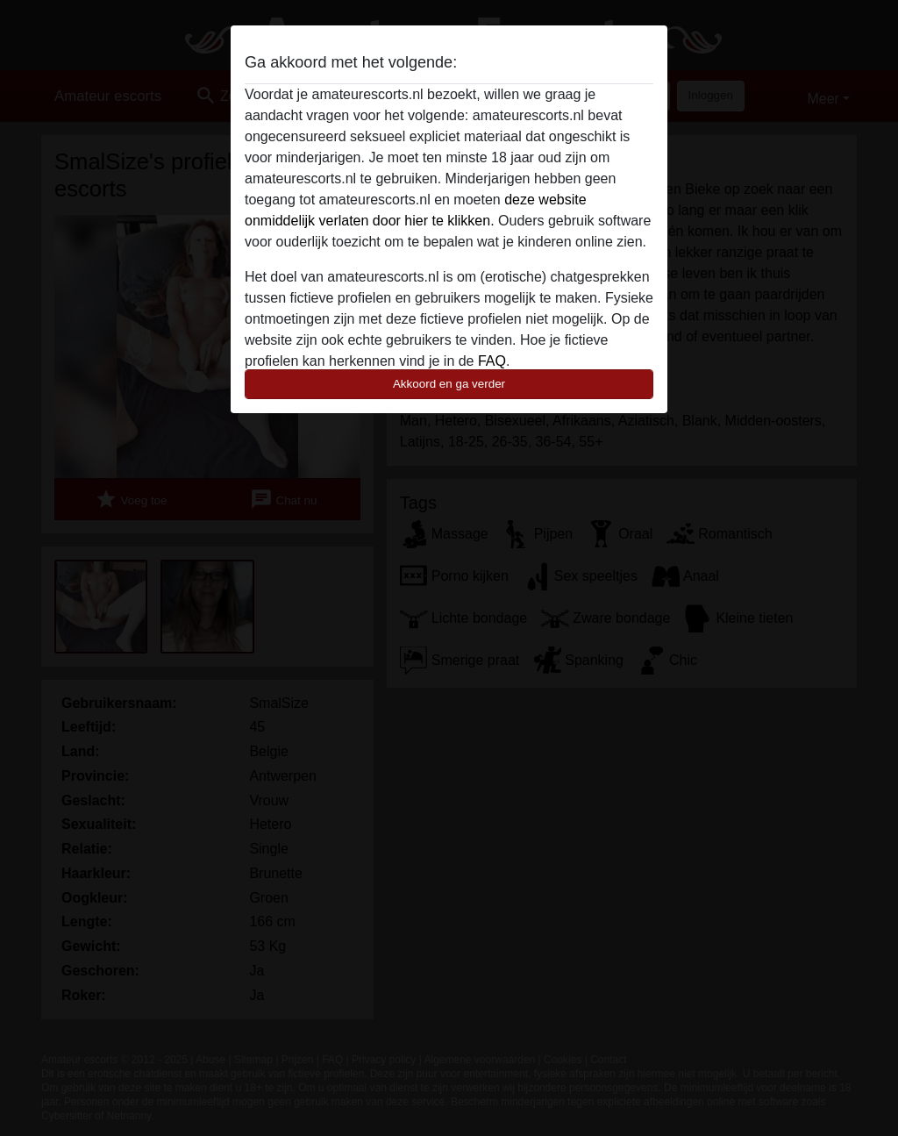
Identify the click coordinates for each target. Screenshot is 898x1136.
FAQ (492, 361)
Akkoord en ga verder (449, 383)
